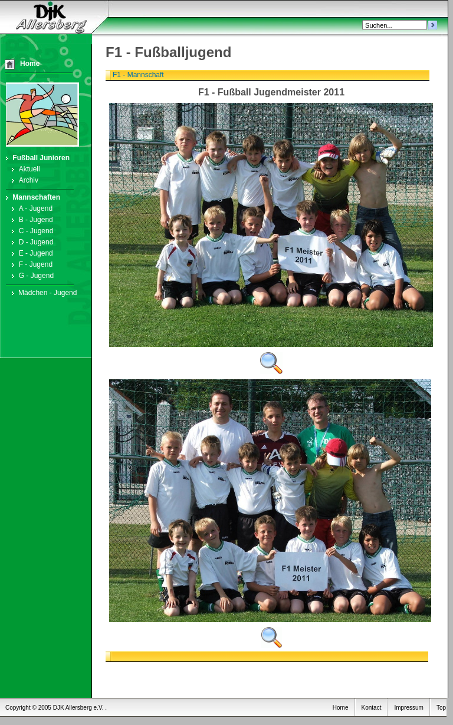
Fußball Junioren (38, 158)
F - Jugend (30, 264)
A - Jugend (30, 208)
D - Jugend (30, 242)
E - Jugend (30, 253)
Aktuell (24, 169)
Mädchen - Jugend (43, 293)
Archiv (23, 180)
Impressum (408, 707)
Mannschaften (33, 197)
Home (30, 63)
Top (441, 707)
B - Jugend (30, 220)
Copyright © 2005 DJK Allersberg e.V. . (56, 707)
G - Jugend (31, 276)
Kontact (372, 707)
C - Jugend (30, 231)
